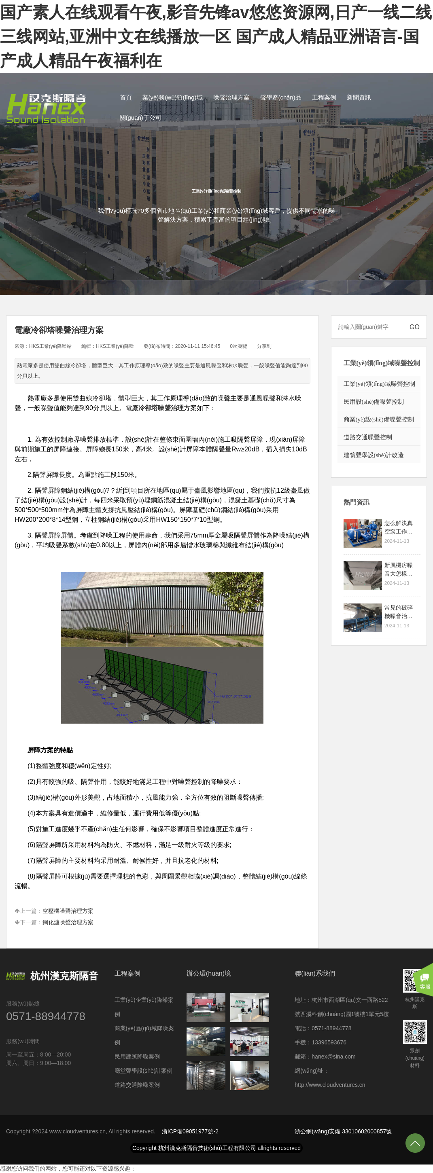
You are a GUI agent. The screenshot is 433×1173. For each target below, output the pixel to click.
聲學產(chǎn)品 (280, 97)
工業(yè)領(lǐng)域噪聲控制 (379, 384)
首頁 (126, 97)
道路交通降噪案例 (137, 1085)
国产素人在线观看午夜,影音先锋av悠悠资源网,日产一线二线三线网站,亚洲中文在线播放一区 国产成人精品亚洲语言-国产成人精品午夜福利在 (216, 36)
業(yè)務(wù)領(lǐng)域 (172, 97)
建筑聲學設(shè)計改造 (374, 455)
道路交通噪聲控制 (368, 437)
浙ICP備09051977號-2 (190, 1131)
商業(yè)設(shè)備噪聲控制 (379, 419)
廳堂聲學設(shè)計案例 (144, 1070)
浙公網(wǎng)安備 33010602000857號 (343, 1131)
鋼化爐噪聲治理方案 (67, 922)
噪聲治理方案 (231, 97)
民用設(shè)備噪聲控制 (374, 401)
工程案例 (324, 97)
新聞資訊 (359, 97)
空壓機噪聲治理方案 (67, 911)
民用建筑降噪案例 (137, 1056)
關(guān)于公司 (140, 117)
